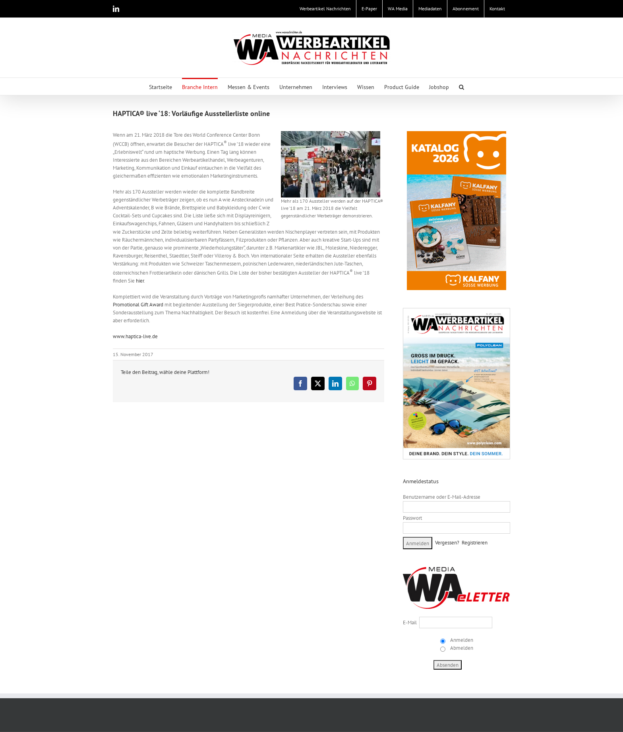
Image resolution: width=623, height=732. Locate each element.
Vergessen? (447, 542)
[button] (461, 86)
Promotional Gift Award (138, 304)
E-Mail (410, 622)
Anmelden (461, 640)
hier (140, 280)
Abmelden (461, 648)
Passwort (412, 518)
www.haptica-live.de (135, 336)
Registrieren (475, 542)
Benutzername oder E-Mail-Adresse (441, 497)
